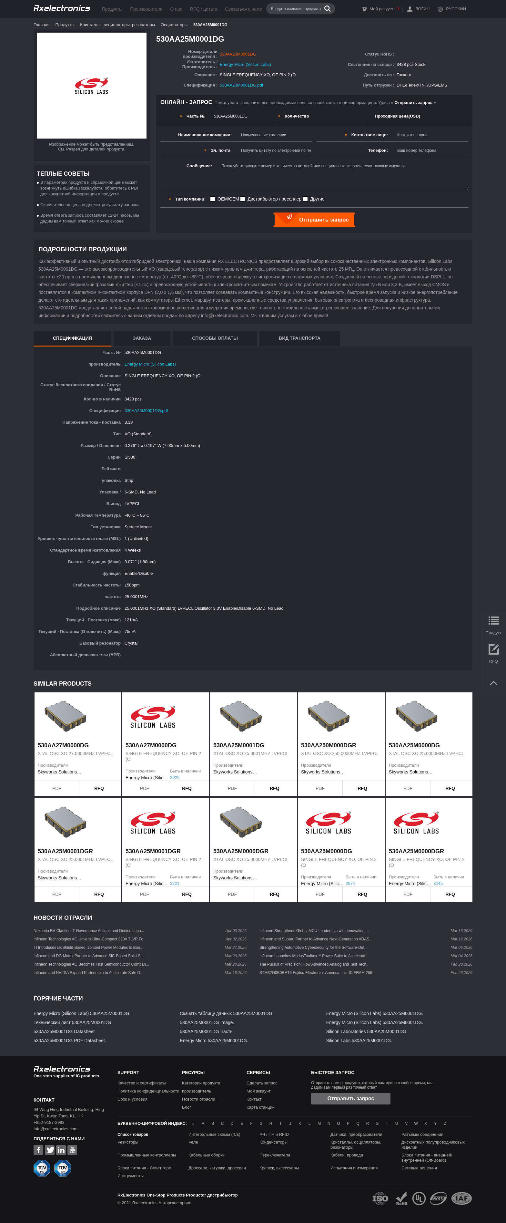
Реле (193, 1142)
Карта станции (261, 1107)
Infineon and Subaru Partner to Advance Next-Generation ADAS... (315, 939)
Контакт (254, 1099)
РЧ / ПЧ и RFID (274, 1134)
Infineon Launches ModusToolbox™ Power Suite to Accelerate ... (315, 956)
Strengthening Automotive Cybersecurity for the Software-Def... (313, 947)
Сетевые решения (419, 1168)
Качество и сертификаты (141, 1083)
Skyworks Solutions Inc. (60, 771)
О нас (176, 9)
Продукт (493, 632)
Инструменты (130, 1175)
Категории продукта (201, 1083)
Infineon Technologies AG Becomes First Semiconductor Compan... (91, 964)
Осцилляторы (174, 24)
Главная (41, 24)
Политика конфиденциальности (148, 1091)
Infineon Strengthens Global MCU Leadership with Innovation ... (314, 930)
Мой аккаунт (259, 1091)
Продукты (112, 9)
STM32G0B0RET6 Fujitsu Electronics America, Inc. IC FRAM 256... (317, 972)
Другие (317, 199)
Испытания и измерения (354, 1168)
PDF (56, 788)
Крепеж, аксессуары (279, 1168)
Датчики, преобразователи (356, 1134)
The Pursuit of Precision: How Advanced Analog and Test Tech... (314, 964)
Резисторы (127, 1142)
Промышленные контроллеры (146, 1155)
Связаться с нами (243, 9)
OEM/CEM (228, 199)
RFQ (99, 788)
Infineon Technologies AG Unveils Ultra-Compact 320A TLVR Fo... (90, 939)
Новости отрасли (198, 1099)
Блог (186, 1107)
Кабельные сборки (206, 1155)
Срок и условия (132, 1099)
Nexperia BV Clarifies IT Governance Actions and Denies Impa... (89, 930)
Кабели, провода (346, 1155)
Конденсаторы (273, 1142)
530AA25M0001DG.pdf (241, 85)
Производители (146, 9)
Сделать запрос (262, 1083)
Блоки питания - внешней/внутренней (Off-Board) (426, 1158)
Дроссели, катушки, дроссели (217, 1168)
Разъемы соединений (422, 1134)
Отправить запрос (351, 1098)
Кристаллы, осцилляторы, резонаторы (117, 24)
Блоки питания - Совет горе (144, 1168)
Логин (422, 8)
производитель (196, 1091)
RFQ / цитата (204, 9)
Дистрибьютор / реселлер (274, 199)
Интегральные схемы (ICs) (214, 1134)
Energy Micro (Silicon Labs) (245, 64)
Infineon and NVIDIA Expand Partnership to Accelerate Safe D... (88, 972)
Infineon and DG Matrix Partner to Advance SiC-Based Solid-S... (89, 956)
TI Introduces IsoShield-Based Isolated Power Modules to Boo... (88, 947)
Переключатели (274, 1155)
